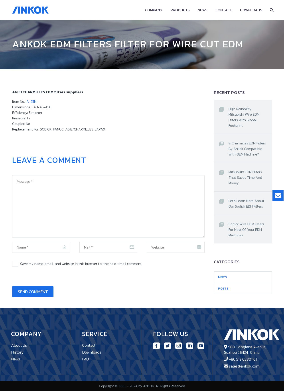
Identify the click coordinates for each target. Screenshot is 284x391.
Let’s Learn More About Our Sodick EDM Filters (246, 203)
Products (180, 10)
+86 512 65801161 (243, 359)
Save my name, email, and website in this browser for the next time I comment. (81, 263)
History (17, 352)
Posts (223, 288)
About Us (19, 345)
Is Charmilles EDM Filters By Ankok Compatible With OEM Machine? (247, 148)
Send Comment (33, 291)
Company (154, 10)
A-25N (31, 101)
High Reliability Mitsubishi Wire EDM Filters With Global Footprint (244, 117)
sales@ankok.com (244, 366)
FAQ (85, 359)
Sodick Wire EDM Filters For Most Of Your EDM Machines (246, 229)
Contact (223, 10)
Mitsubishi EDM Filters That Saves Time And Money (245, 177)
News (202, 10)
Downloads (251, 10)
